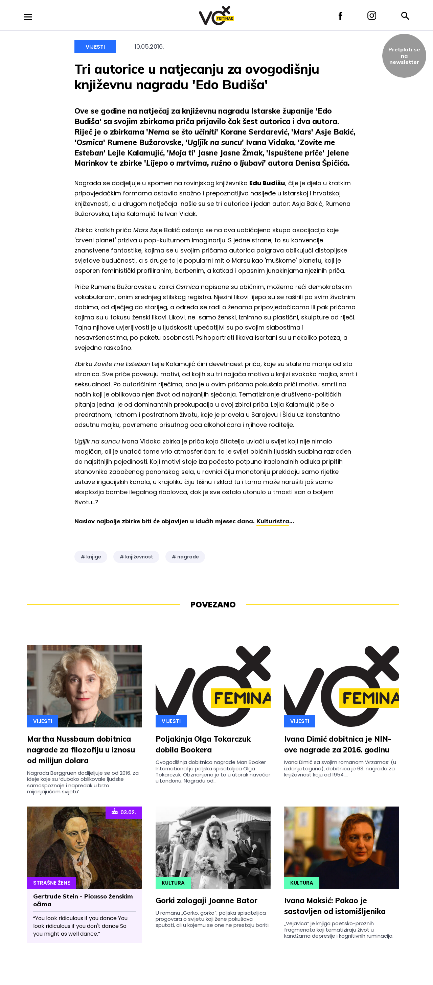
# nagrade (185, 556)
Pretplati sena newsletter (404, 55)
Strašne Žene (51, 882)
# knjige (91, 556)
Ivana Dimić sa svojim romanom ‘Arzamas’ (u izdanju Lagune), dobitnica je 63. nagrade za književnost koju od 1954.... (340, 768)
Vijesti (95, 47)
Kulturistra (272, 521)
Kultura (173, 882)
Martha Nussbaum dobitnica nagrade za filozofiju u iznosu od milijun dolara (81, 749)
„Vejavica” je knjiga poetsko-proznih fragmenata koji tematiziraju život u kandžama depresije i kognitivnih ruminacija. (338, 929)
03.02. (124, 812)
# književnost (136, 556)
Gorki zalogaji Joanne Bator (206, 900)
